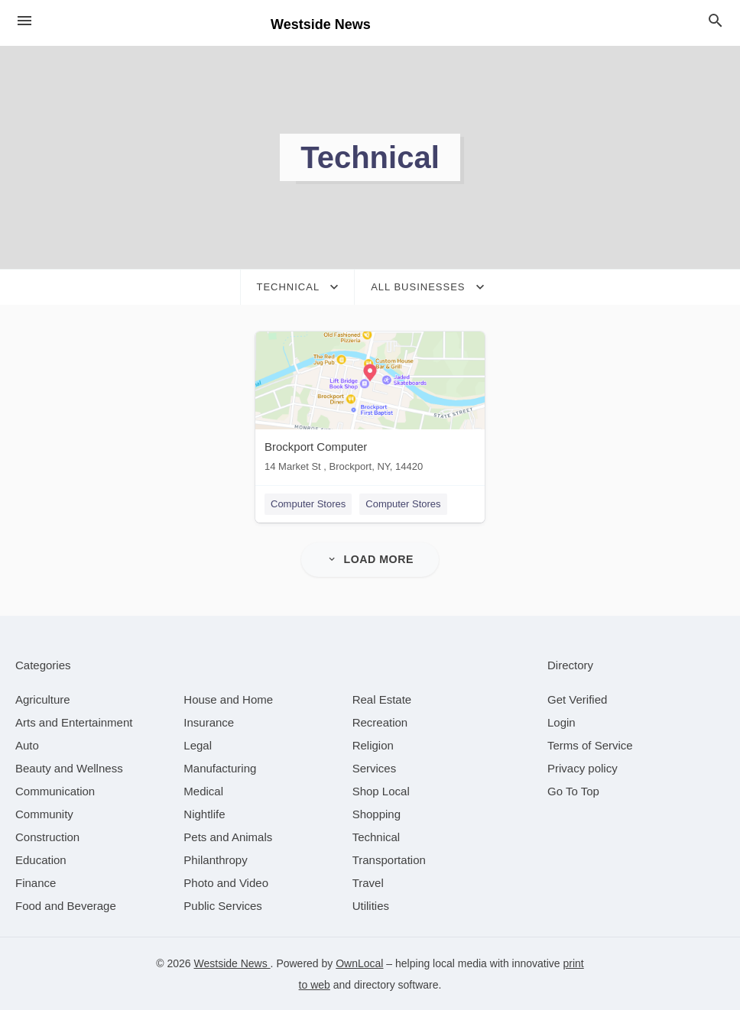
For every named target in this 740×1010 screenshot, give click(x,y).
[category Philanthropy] (215, 859)
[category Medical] (203, 790)
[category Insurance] (208, 721)
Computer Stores (308, 504)
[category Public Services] (222, 904)
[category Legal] (197, 744)
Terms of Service (590, 744)
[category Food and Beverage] (65, 904)
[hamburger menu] (24, 21)
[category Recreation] (380, 721)
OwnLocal (359, 963)
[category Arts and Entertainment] (73, 721)
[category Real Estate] (382, 698)
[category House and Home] (228, 698)
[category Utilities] (370, 904)
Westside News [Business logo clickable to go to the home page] (321, 24)
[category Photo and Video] (225, 882)
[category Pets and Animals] (227, 836)
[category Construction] (47, 836)
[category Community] (44, 813)
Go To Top (573, 790)
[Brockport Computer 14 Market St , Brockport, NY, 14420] (370, 405)
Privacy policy (582, 767)
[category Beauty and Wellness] (69, 767)
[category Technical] (376, 836)
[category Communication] (55, 790)
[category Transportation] (389, 859)
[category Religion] (373, 744)
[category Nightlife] (204, 813)
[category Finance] (35, 882)
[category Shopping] (376, 813)
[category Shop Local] (381, 790)
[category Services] (374, 767)
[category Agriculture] (42, 698)
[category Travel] (368, 882)
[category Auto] (27, 744)
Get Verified (577, 698)
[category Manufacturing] (219, 767)
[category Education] (41, 859)
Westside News (232, 963)
